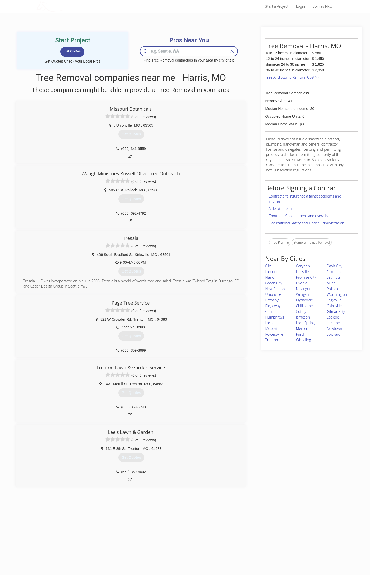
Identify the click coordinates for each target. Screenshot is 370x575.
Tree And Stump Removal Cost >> (292, 77)
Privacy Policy (254, 537)
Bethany (272, 300)
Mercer (301, 328)
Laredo (270, 322)
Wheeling (303, 339)
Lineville (302, 271)
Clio (268, 265)
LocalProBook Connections (264, 549)
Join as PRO (322, 6)
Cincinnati (335, 271)
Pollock (332, 288)
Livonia (301, 283)
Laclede (333, 317)
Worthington (337, 294)
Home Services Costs (102, 531)
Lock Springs (306, 322)
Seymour (334, 277)
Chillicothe (304, 305)
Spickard (334, 334)
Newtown (334, 328)
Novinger (303, 288)
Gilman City (336, 311)
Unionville (273, 294)
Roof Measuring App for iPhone (180, 549)
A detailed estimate (283, 208)
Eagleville (334, 300)
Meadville (272, 328)
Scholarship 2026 (257, 531)
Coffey (301, 311)
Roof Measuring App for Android (181, 554)
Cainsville (334, 305)
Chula (269, 311)
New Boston (275, 288)
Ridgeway (272, 305)
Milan (331, 283)
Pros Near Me (96, 537)
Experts (163, 537)
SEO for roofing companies (264, 554)
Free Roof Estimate (100, 549)
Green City (273, 283)
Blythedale (304, 300)
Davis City (334, 265)
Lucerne (333, 322)
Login (300, 6)
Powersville (274, 334)
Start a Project (276, 6)
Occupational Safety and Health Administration (306, 223)
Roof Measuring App (172, 543)
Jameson (303, 317)
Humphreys (274, 317)
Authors (250, 543)
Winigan (302, 294)
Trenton (271, 339)
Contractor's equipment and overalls (298, 215)
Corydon (303, 265)
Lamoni (271, 271)
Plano (269, 277)
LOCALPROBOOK (66, 6)
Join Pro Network (170, 531)
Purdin (301, 334)
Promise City (306, 277)
